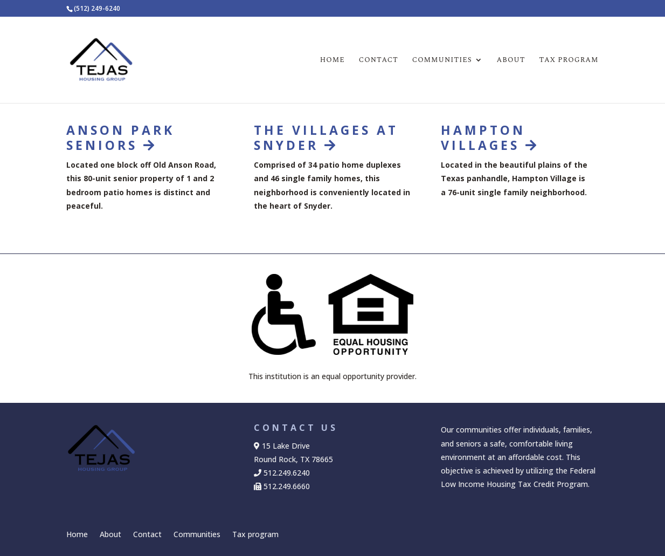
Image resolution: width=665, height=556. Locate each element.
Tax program (569, 60)
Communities (442, 60)
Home (332, 60)
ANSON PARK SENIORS (120, 137)
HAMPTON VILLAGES (490, 137)
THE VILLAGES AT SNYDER (326, 137)
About (511, 60)
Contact (378, 60)
